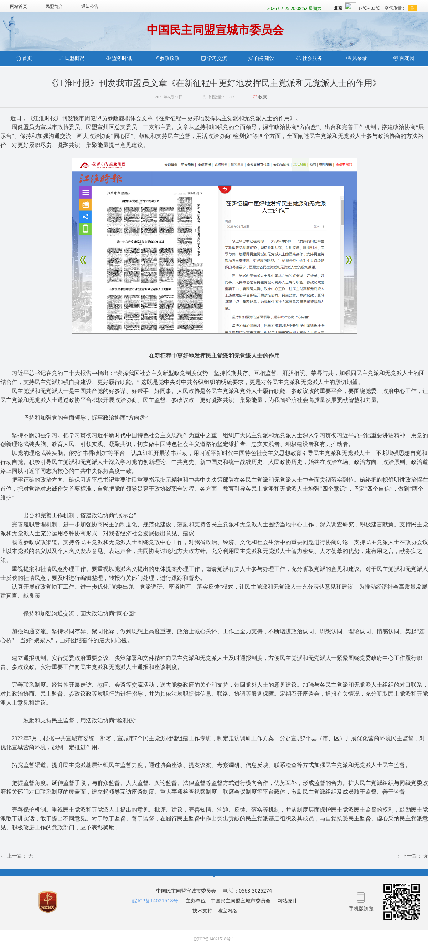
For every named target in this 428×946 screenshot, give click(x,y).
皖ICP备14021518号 (155, 900)
